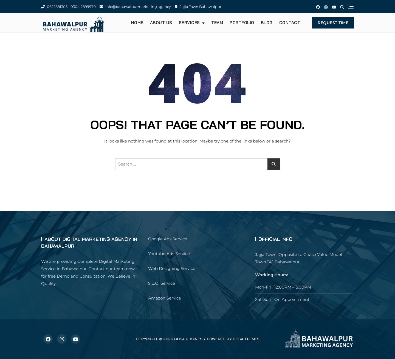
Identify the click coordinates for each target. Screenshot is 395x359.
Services (189, 22)
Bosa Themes (246, 339)
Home (137, 22)
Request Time (333, 22)
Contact (289, 22)
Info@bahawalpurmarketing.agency (135, 6)
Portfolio (242, 22)
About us (161, 22)
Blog (267, 22)
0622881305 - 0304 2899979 (68, 6)
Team (217, 22)
